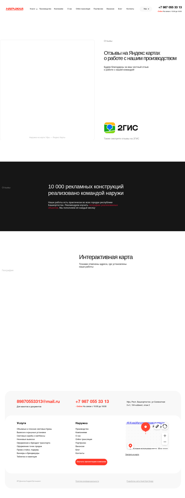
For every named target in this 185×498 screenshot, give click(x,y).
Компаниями (81, 432)
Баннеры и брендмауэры (28, 453)
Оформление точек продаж (29, 446)
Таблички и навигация (27, 457)
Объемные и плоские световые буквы (34, 429)
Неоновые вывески (26, 439)
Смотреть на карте (132, 454)
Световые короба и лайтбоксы (31, 436)
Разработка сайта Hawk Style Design (140, 481)
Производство (82, 429)
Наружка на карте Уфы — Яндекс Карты (47, 137)
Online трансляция (84, 439)
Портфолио (81, 443)
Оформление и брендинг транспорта (33, 443)
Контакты (80, 453)
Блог (78, 450)
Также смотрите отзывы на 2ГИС (121, 138)
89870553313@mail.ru (38, 402)
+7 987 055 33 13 (170, 7)
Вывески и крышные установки (31, 432)
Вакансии (80, 446)
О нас (78, 436)
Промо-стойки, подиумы (28, 450)
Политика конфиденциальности (87, 481)
